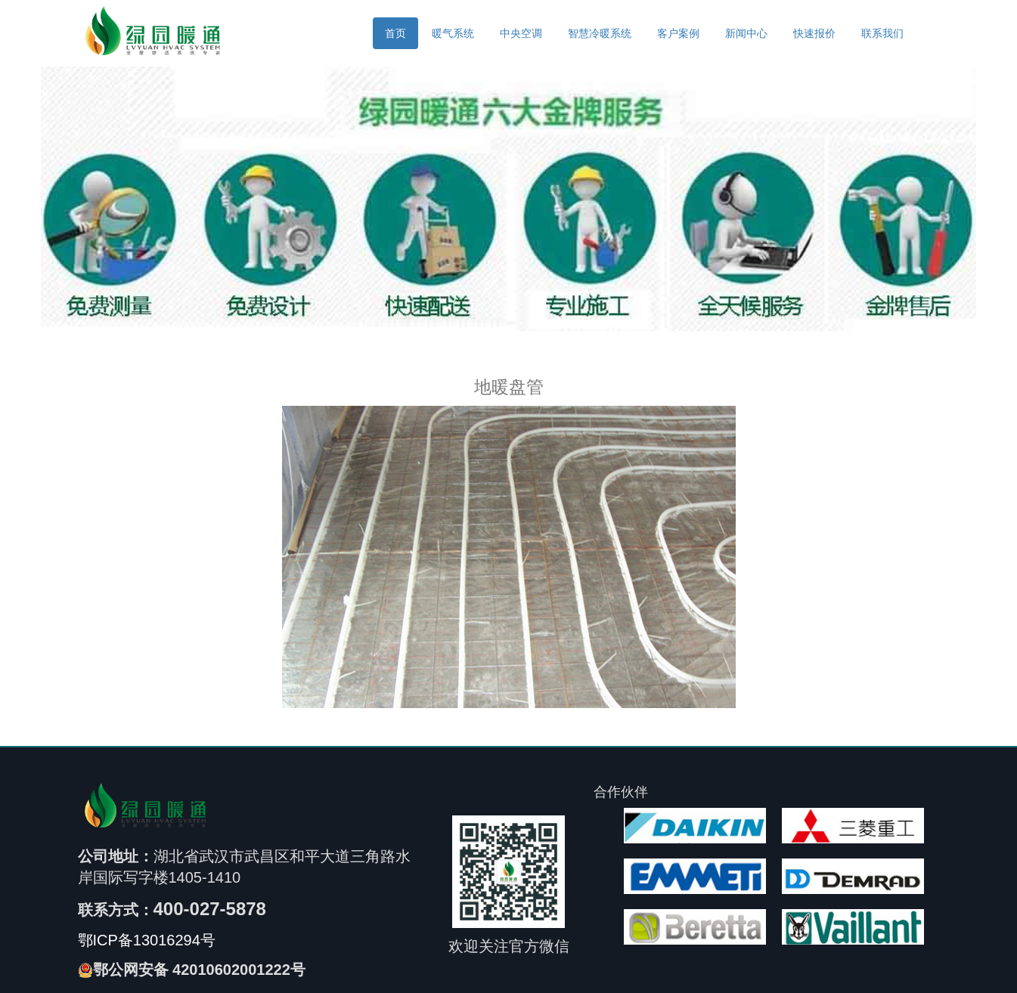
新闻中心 (746, 33)
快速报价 (814, 33)
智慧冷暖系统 (599, 33)
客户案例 (678, 33)
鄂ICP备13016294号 (146, 940)
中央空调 (521, 33)
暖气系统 (453, 33)
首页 (395, 33)
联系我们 (882, 33)
